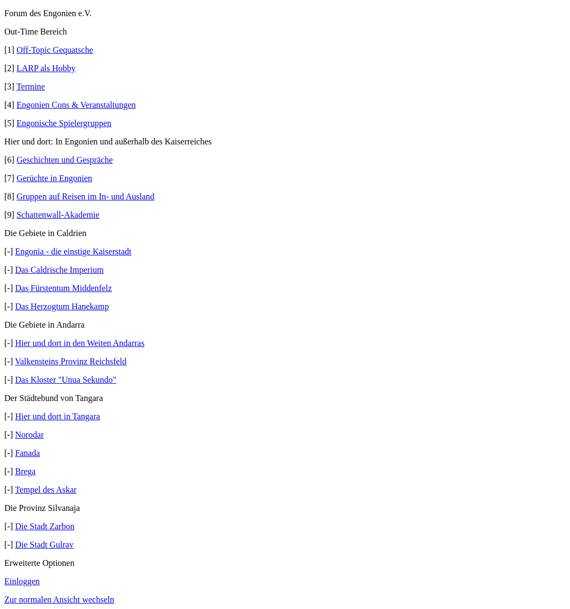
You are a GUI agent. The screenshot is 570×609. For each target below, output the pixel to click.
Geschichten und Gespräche (65, 159)
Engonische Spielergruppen (64, 123)
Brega (25, 471)
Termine (30, 86)
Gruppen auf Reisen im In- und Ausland (86, 196)
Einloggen (22, 581)
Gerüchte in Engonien (54, 178)
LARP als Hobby (46, 68)
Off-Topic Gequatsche (55, 49)
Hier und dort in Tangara (57, 416)
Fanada (27, 453)
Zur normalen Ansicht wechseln (59, 599)
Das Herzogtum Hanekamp (62, 306)
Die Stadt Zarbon (44, 526)
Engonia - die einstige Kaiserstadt (73, 251)
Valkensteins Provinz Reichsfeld (71, 361)
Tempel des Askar (46, 489)
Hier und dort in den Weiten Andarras (79, 343)
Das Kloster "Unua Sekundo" (65, 379)
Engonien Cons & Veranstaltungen (76, 104)
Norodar (29, 434)
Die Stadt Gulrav (44, 544)
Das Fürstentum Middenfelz (63, 288)
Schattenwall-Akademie (58, 214)
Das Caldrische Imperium (59, 269)
